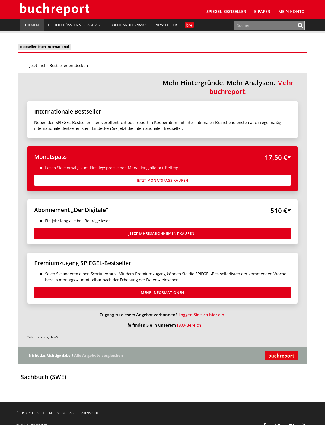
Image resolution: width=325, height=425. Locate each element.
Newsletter (166, 24)
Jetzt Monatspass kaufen (162, 180)
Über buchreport (30, 413)
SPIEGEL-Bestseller (226, 11)
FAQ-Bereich (189, 325)
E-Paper (262, 11)
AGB (72, 413)
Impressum (56, 413)
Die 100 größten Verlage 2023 (75, 24)
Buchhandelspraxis (128, 24)
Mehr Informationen (162, 292)
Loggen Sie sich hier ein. (202, 314)
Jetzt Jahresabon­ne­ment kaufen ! (162, 233)
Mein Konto (291, 11)
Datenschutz (89, 413)
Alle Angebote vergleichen (103, 355)
